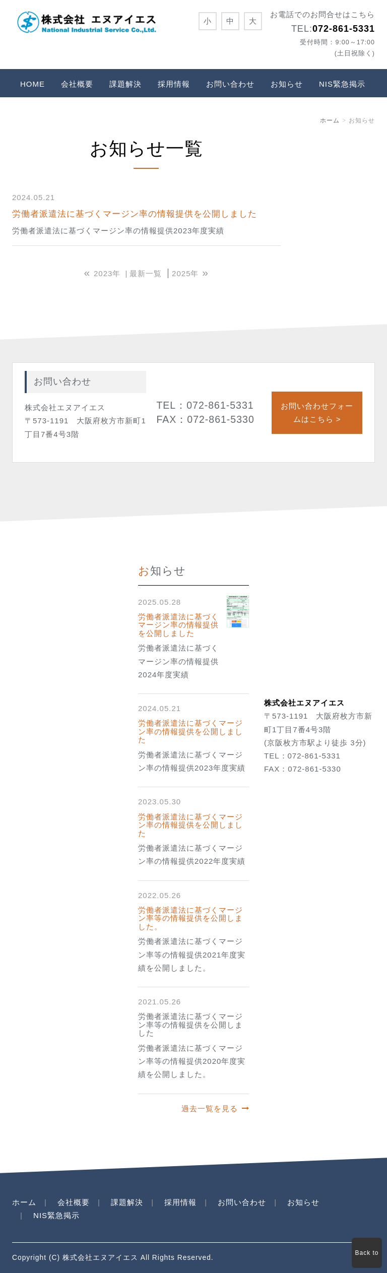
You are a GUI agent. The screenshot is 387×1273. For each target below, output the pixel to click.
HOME (32, 84)
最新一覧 (146, 273)
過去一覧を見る (209, 1108)
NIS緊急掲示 (342, 84)
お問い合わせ (230, 84)
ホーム (330, 120)
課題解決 (125, 84)
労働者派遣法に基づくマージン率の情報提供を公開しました (134, 214)
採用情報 (174, 84)
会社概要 (77, 84)
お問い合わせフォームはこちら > (317, 412)
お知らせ (287, 84)
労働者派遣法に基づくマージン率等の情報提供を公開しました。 (190, 918)
